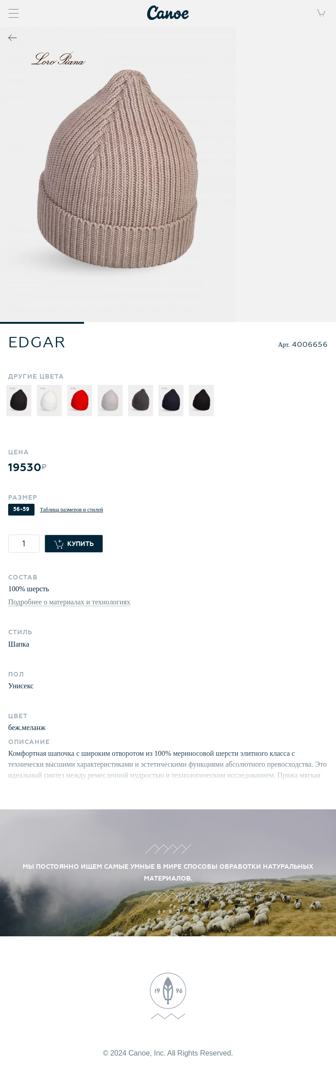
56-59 (21, 509)
